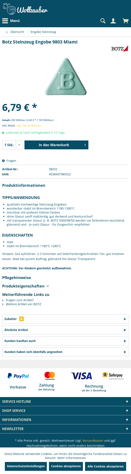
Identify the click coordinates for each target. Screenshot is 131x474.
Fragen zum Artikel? (18, 300)
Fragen (9, 161)
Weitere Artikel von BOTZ (21, 304)
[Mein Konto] (113, 21)
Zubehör (14, 319)
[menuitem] (12, 21)
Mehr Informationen (71, 458)
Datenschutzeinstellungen (26, 466)
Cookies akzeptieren (66, 466)
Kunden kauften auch (20, 341)
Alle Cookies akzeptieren (106, 466)
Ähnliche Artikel (16, 330)
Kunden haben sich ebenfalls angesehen (33, 352)
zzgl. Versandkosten (28, 125)
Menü (11, 20)
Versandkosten (92, 441)
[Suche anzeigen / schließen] (102, 21)
